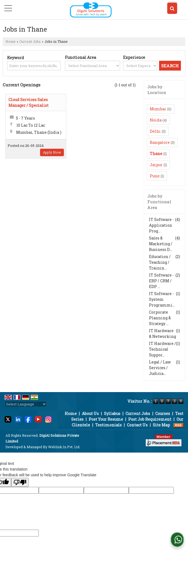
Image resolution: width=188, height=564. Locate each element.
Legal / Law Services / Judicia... (160, 367)
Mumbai (158, 108)
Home (10, 41)
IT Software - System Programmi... (162, 299)
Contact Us (137, 424)
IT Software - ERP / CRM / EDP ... (161, 280)
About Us (90, 413)
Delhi (155, 131)
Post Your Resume (106, 419)
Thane (156, 153)
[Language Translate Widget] (26, 404)
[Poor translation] (20, 482)
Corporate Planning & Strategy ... (160, 318)
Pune (155, 175)
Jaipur (156, 164)
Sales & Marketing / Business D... (160, 243)
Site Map (161, 424)
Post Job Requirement (149, 419)
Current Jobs (30, 41)
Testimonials (108, 424)
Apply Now (52, 152)
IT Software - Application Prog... (161, 225)
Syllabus (112, 413)
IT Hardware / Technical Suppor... (162, 349)
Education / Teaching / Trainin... (160, 262)
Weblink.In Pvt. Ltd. (64, 447)
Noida (156, 120)
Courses (162, 413)
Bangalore (160, 142)
